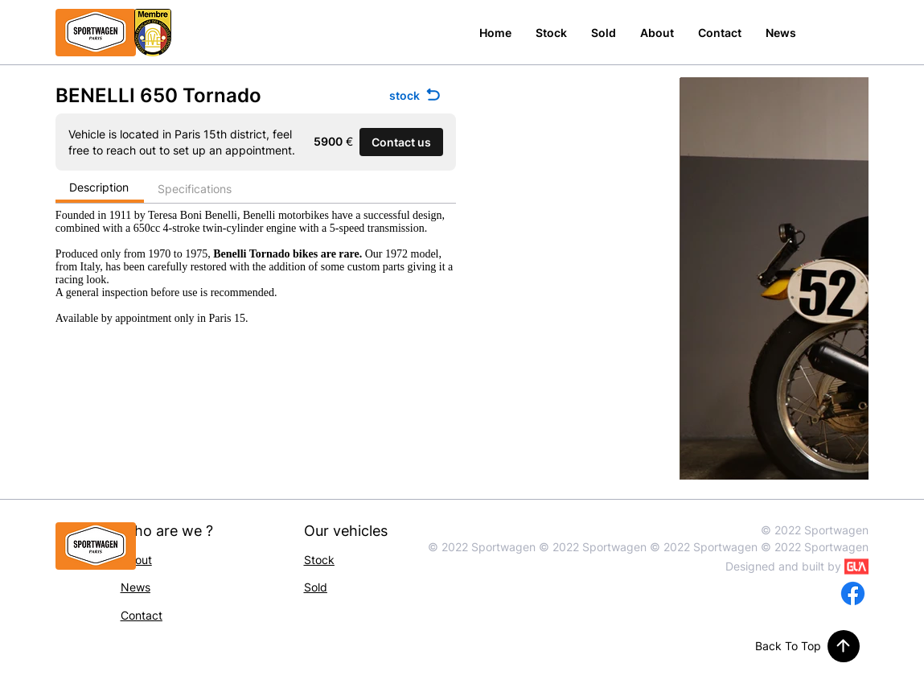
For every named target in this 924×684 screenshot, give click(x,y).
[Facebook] (853, 593)
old (319, 587)
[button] (401, 142)
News (135, 587)
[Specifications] (195, 190)
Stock (319, 560)
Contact (141, 615)
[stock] (416, 95)
